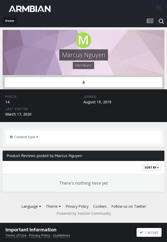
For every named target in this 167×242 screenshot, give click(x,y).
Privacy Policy (77, 206)
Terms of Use (16, 235)
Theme (53, 206)
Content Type (24, 137)
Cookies (100, 206)
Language (31, 206)
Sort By (152, 167)
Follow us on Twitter (128, 206)
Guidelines (61, 235)
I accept (148, 232)
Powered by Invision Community (83, 213)
